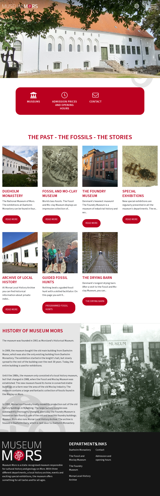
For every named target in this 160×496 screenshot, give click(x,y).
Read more (11, 219)
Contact (100, 450)
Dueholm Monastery (80, 450)
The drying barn (94, 301)
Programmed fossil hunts (56, 307)
